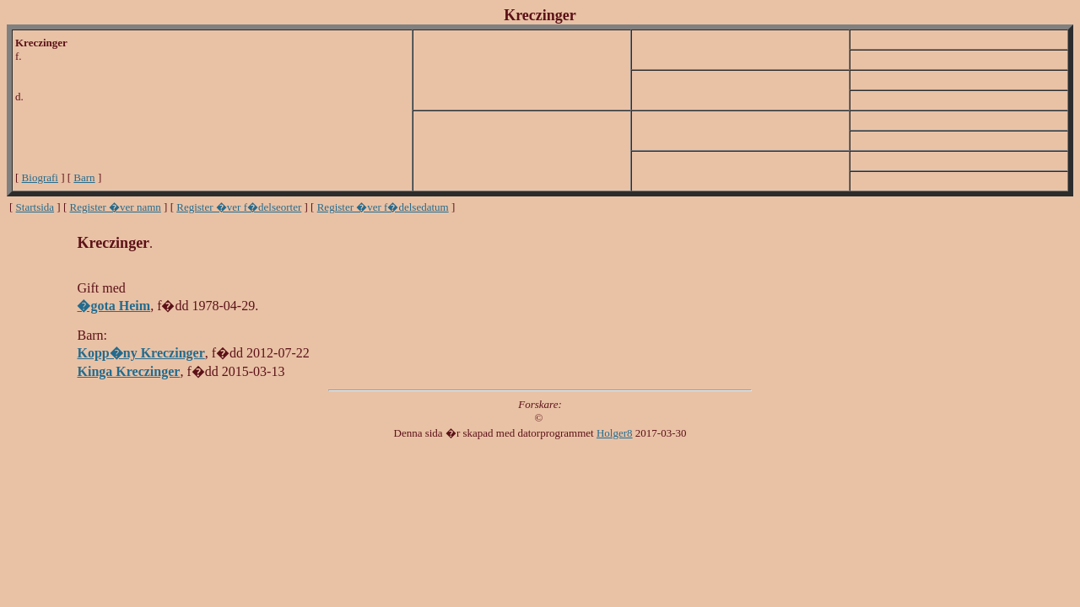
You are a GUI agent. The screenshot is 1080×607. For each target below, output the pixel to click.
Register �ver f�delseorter (238, 207)
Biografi (40, 177)
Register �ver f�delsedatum (383, 207)
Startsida (35, 207)
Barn (83, 177)
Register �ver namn (115, 207)
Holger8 (615, 433)
